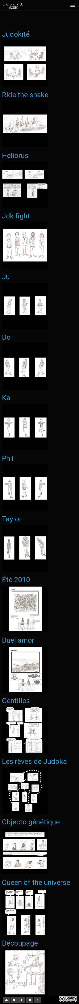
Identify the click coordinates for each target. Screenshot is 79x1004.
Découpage (20, 943)
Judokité (16, 34)
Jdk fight (16, 216)
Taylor (11, 519)
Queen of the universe (36, 882)
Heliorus (15, 155)
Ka (6, 397)
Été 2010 (16, 579)
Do (6, 337)
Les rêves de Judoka (34, 761)
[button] (6, 1000)
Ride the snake (25, 94)
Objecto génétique (31, 822)
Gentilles (16, 700)
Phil (8, 458)
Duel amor (18, 640)
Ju (6, 276)
